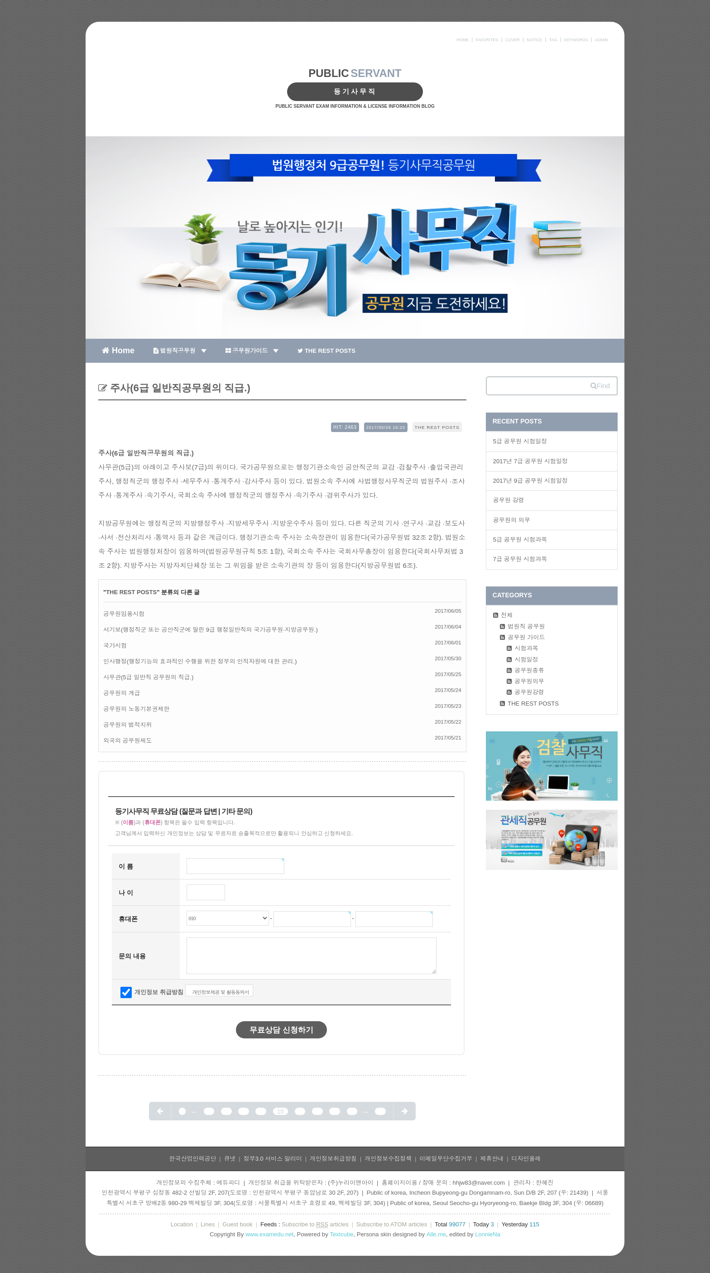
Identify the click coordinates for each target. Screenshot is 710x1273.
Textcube (341, 1234)
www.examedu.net (269, 1234)
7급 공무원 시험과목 (520, 559)
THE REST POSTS (326, 350)
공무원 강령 (508, 500)
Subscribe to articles (315, 1224)
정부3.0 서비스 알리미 (273, 1158)
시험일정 (526, 659)
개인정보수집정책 (388, 1158)
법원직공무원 (180, 350)
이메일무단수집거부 (445, 1158)
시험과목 (526, 648)
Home (118, 350)
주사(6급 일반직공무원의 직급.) (178, 388)
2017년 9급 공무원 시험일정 (530, 480)
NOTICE (534, 40)
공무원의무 (529, 681)
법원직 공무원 (526, 626)
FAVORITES (486, 40)
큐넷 (230, 1158)
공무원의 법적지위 (127, 724)
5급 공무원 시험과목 (520, 539)
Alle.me (436, 1234)
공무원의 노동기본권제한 (136, 709)
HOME (462, 40)
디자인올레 (526, 1158)
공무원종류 (529, 670)
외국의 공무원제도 (127, 740)
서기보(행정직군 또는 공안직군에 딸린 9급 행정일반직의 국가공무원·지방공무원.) (210, 629)
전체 (507, 615)
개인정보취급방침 (333, 1158)
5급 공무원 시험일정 (520, 441)
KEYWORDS (576, 40)
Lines (208, 1224)
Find (600, 385)
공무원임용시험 (123, 613)
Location (182, 1224)
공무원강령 (529, 692)
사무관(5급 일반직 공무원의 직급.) (148, 677)
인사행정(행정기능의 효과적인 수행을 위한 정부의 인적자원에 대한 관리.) (200, 661)
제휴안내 (492, 1158)
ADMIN (601, 40)
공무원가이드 (252, 350)
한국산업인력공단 (192, 1158)
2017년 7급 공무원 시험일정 (530, 461)
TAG (553, 40)
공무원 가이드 (526, 637)
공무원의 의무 (511, 520)
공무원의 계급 (121, 693)
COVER (512, 40)
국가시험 (115, 645)
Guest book (237, 1224)
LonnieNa (487, 1234)
